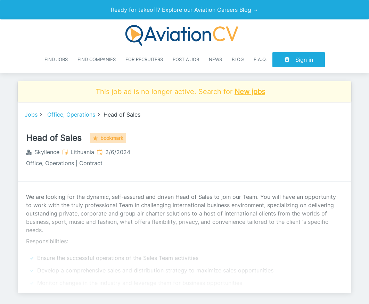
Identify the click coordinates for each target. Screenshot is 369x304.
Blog (238, 59)
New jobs (250, 91)
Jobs (31, 114)
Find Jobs (56, 59)
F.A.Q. (260, 59)
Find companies (96, 59)
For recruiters (144, 59)
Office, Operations (71, 114)
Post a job (186, 59)
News (215, 59)
